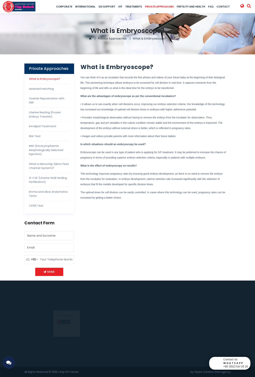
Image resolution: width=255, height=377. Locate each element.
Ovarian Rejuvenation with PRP (46, 100)
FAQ (211, 6)
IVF (120, 6)
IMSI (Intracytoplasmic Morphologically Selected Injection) (46, 150)
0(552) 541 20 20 (58, 330)
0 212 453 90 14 (57, 333)
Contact (223, 6)
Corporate (64, 6)
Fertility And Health (191, 6)
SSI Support (106, 6)
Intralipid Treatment (42, 126)
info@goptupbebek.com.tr (62, 337)
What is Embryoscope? (149, 38)
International (85, 6)
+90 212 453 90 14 (66, 307)
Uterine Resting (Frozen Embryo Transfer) (45, 114)
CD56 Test (36, 206)
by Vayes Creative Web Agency (210, 372)
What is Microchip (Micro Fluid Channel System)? (49, 166)
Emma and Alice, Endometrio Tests (48, 194)
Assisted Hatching (41, 89)
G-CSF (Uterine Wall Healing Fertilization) (48, 180)
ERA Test (35, 136)
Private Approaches (159, 6)
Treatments (133, 6)
